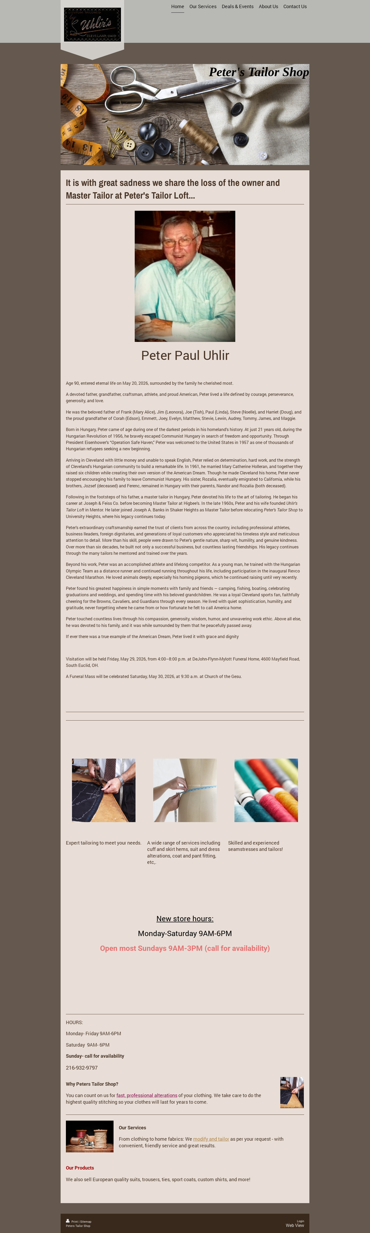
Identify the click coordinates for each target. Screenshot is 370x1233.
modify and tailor (211, 1139)
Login (300, 1221)
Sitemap (85, 1221)
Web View (295, 1225)
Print (72, 1221)
